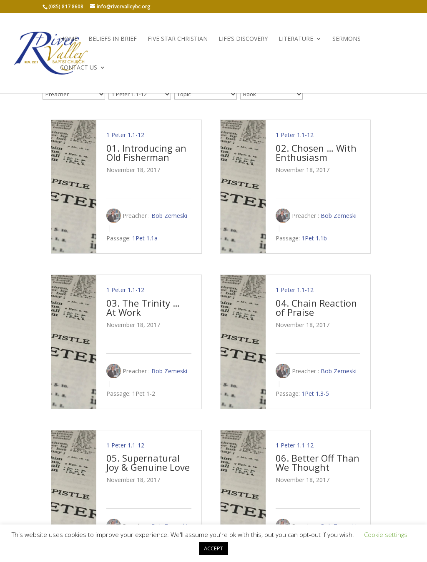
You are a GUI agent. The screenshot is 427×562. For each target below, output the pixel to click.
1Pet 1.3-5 (315, 393)
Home (69, 39)
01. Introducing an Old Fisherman (146, 152)
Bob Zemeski (169, 216)
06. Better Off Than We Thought (317, 462)
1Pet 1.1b (314, 238)
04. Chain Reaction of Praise (316, 307)
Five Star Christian (178, 39)
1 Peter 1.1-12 (125, 135)
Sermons (346, 39)
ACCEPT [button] (213, 548)
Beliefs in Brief (112, 39)
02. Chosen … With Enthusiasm (316, 152)
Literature (296, 39)
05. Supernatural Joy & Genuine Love (148, 462)
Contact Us (78, 68)
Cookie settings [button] (385, 534)
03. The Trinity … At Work (143, 307)
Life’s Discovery (243, 39)
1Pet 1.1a (145, 238)
